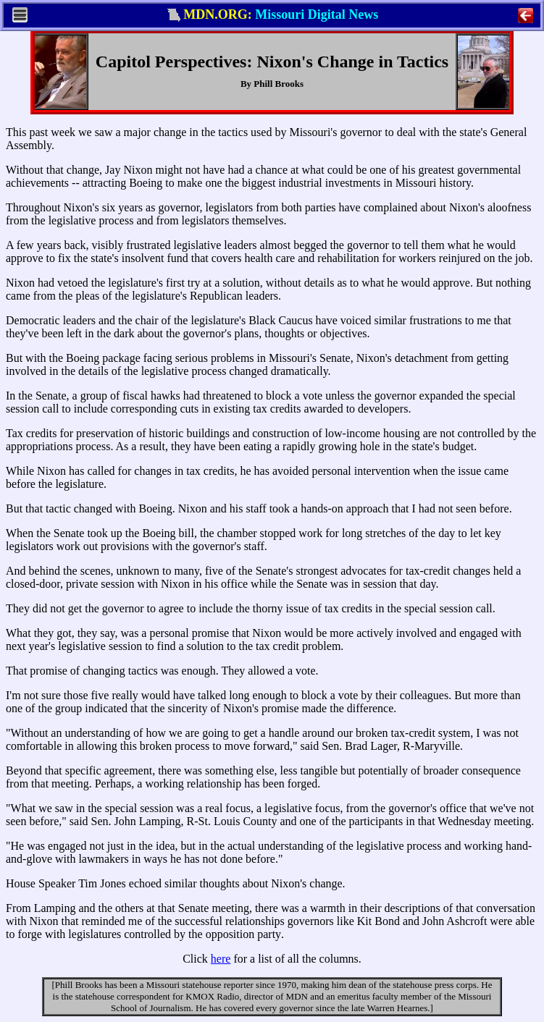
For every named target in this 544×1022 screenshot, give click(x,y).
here (221, 959)
